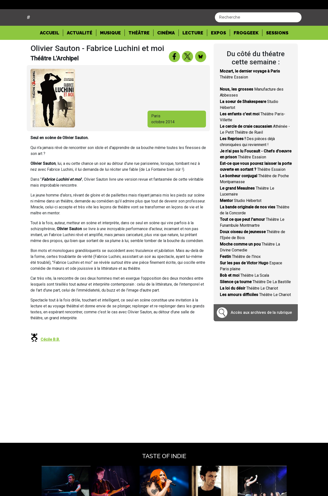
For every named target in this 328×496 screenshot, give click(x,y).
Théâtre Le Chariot (249, 307)
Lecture (192, 51)
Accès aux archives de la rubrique (261, 331)
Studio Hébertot (240, 219)
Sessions (277, 51)
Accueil (51, 51)
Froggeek (246, 51)
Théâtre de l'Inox (240, 275)
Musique (110, 51)
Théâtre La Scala (244, 294)
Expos (218, 51)
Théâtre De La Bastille (255, 300)
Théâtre (139, 51)
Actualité (79, 51)
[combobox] (258, 36)
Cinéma (166, 51)
